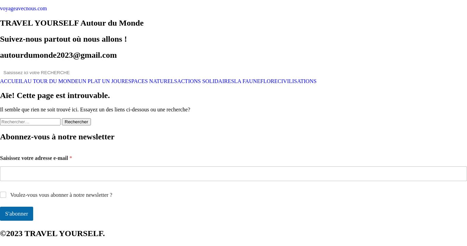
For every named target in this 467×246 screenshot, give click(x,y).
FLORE (269, 81)
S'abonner (16, 213)
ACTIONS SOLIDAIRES (205, 81)
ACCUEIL (12, 81)
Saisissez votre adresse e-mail (36, 158)
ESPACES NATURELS (151, 81)
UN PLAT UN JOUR (101, 81)
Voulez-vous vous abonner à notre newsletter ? (61, 195)
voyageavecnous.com (23, 8)
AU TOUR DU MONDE (51, 81)
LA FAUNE (247, 81)
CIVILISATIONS (297, 81)
